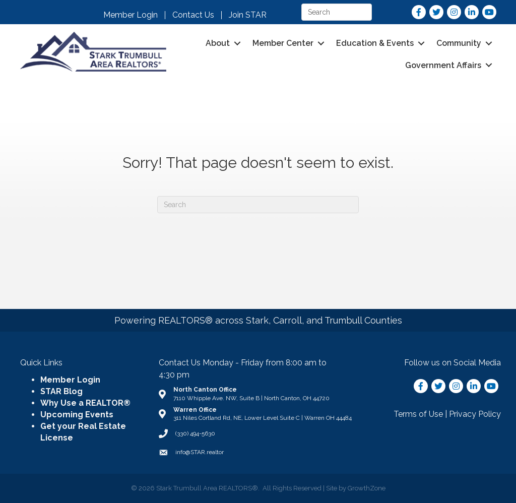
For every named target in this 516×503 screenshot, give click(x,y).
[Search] (258, 204)
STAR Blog (61, 391)
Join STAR (248, 15)
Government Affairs (443, 65)
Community (458, 43)
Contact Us (193, 15)
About (218, 43)
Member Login (130, 15)
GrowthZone (366, 488)
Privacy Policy (475, 414)
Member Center (282, 43)
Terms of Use (418, 414)
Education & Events (375, 43)
